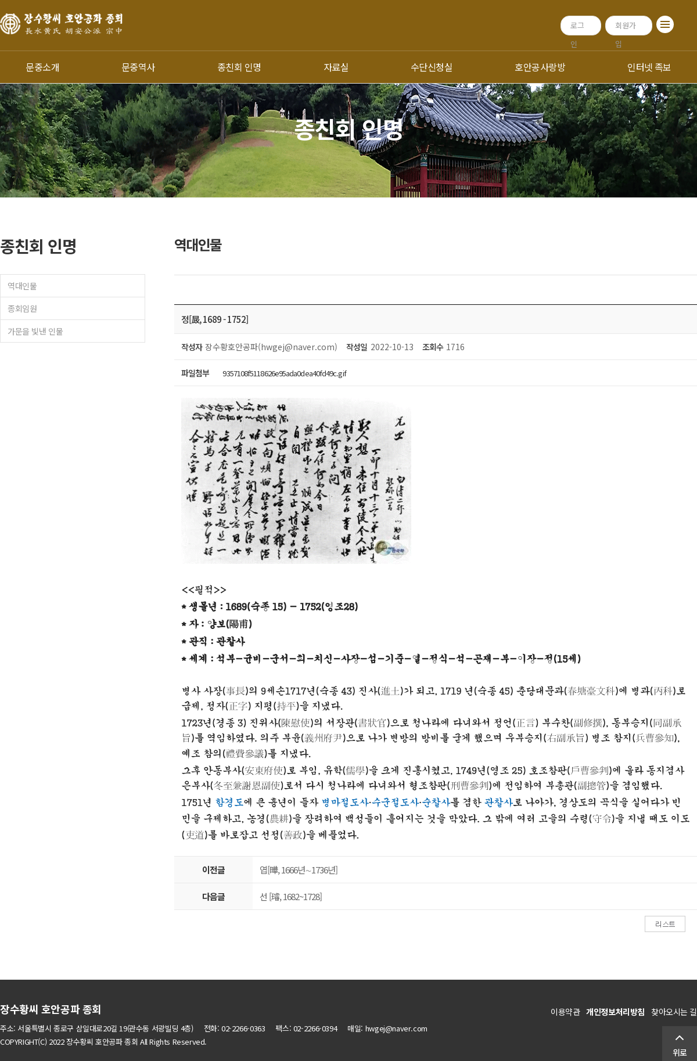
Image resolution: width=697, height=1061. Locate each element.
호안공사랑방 (540, 67)
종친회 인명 (239, 67)
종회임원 (22, 308)
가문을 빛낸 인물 (35, 331)
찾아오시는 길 (674, 1011)
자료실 (336, 67)
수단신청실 (431, 67)
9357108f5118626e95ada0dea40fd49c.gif (284, 373)
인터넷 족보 (649, 67)
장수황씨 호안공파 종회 (51, 1009)
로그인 (577, 27)
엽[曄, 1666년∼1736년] (298, 870)
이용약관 (565, 1011)
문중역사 (138, 67)
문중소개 (42, 67)
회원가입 (625, 27)
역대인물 (22, 286)
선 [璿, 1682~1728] (291, 896)
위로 (680, 1052)
